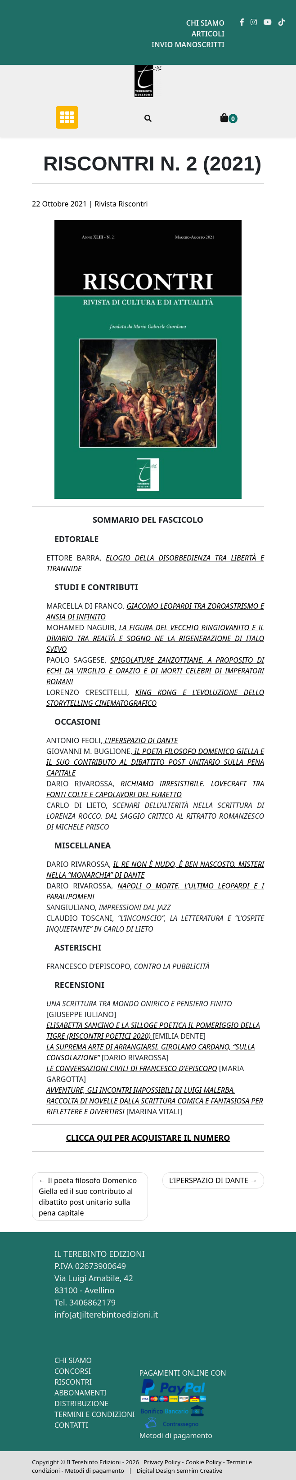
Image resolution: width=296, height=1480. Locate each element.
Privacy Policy (162, 1462)
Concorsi (72, 1371)
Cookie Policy (203, 1462)
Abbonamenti (80, 1393)
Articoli (208, 34)
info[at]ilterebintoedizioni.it (106, 1314)
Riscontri (73, 1382)
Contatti (71, 1425)
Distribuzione (81, 1403)
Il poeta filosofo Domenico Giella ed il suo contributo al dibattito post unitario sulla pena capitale (88, 1196)
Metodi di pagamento (175, 1435)
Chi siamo (205, 23)
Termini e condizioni (94, 1414)
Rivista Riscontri (121, 204)
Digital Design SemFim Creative (179, 1471)
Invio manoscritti (188, 44)
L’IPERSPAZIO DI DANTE (208, 1180)
